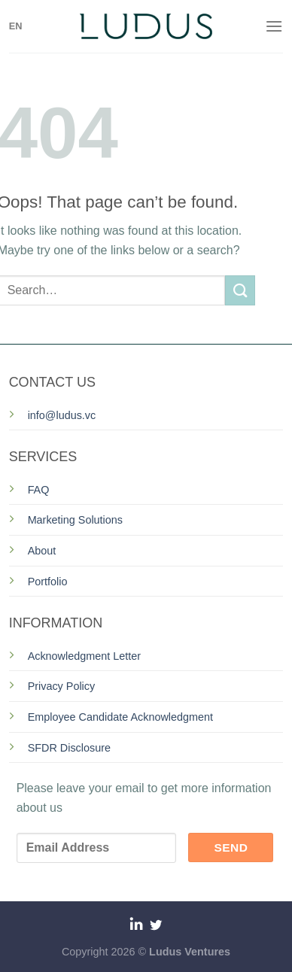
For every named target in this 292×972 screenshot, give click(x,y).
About (42, 551)
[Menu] (274, 26)
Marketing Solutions (75, 520)
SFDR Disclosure (69, 748)
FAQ (39, 490)
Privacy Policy (62, 686)
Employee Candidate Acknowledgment (120, 717)
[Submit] (240, 290)
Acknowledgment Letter (84, 656)
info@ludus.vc (62, 415)
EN (16, 26)
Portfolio (48, 582)
